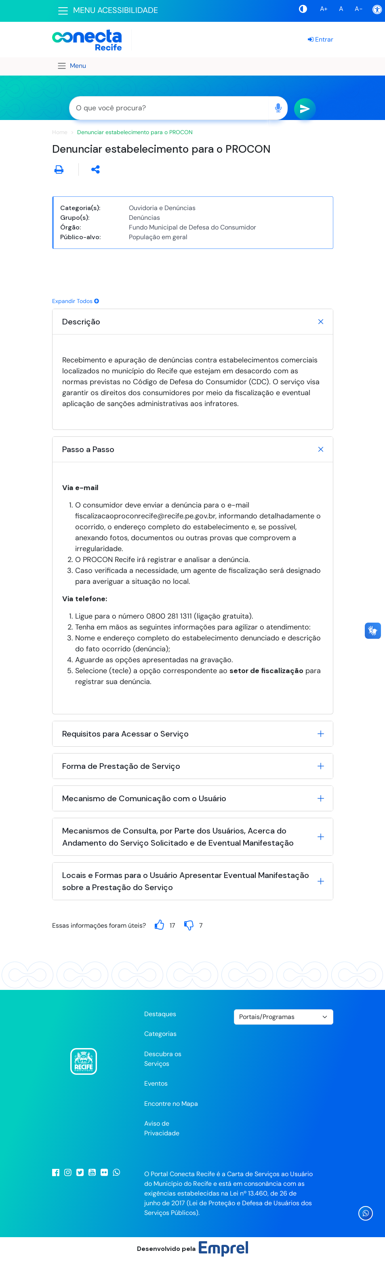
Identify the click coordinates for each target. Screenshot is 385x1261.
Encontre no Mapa (171, 1103)
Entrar (320, 39)
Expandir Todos (75, 301)
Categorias (160, 1033)
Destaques (160, 1014)
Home (59, 132)
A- (359, 8)
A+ (324, 8)
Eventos (156, 1083)
